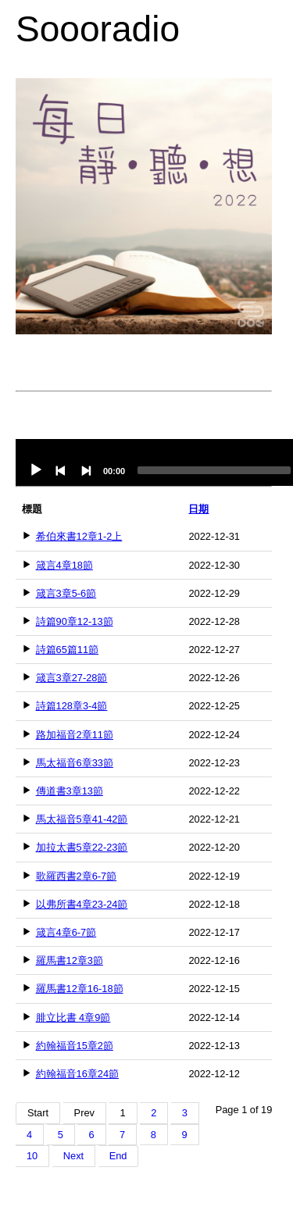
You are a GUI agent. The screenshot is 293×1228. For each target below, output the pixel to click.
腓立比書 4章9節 (73, 1017)
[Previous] (61, 470)
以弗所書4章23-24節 (82, 904)
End (118, 1156)
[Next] (86, 470)
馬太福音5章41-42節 (82, 819)
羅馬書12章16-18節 (79, 988)
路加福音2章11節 (74, 735)
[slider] (214, 470)
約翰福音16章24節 (77, 1074)
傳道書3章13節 (69, 791)
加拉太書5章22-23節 (82, 847)
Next (73, 1156)
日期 (198, 509)
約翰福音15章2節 (74, 1045)
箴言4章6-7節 (66, 932)
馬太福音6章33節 (74, 763)
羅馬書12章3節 (69, 960)
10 (32, 1156)
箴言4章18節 (64, 565)
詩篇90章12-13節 (74, 621)
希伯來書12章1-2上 (79, 536)
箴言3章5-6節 (66, 593)
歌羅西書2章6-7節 (76, 876)
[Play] (36, 470)
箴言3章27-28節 (72, 678)
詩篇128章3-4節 (72, 706)
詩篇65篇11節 (67, 649)
